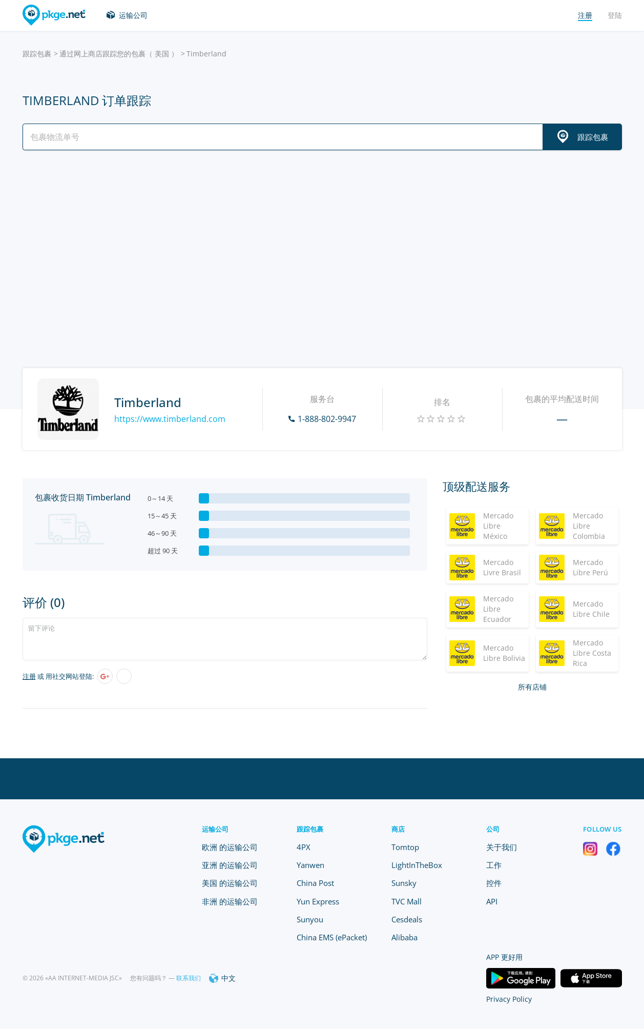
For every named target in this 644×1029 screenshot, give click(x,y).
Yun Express (318, 901)
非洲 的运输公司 (230, 901)
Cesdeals (406, 919)
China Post (315, 883)
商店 (398, 829)
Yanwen (310, 865)
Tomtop (405, 847)
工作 (494, 865)
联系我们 (188, 978)
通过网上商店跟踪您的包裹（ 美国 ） (118, 53)
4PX (303, 847)
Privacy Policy (509, 999)
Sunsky (404, 883)
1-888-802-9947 (327, 418)
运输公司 (133, 15)
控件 (494, 883)
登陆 (615, 15)
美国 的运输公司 (230, 883)
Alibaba (404, 937)
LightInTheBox (416, 865)
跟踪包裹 (37, 53)
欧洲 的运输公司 (230, 847)
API (491, 901)
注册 (29, 676)
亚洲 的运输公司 (230, 865)
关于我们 (501, 847)
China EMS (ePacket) (332, 937)
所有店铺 (532, 686)
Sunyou (310, 919)
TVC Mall (406, 901)
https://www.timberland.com (169, 419)
